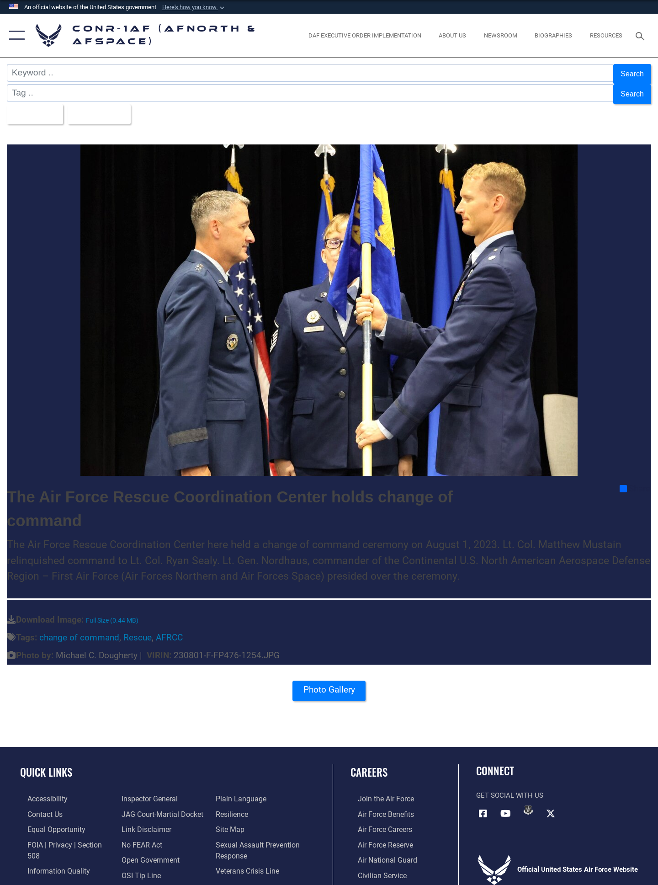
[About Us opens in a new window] (452, 35)
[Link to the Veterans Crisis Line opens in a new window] (249, 846)
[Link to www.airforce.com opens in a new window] (377, 791)
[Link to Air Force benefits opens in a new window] (377, 806)
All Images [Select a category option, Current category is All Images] (36, 108)
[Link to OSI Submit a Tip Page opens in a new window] (137, 851)
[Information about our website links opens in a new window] (143, 806)
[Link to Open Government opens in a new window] (146, 836)
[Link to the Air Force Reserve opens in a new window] (377, 836)
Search (630, 73)
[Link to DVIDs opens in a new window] (528, 803)
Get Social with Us (509, 788)
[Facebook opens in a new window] (483, 805)
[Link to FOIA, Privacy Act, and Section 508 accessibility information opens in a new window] (62, 836)
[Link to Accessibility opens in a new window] (39, 791)
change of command (79, 630)
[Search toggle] (641, 35)
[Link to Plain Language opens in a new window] (142, 866)
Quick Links (46, 765)
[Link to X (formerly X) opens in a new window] (550, 805)
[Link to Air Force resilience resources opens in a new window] (233, 791)
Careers (368, 765)
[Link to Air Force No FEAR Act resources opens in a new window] (139, 821)
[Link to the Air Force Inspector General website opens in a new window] (47, 866)
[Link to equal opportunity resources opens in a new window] (47, 821)
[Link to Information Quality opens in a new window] (49, 851)
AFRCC (169, 630)
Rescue (137, 630)
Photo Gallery (329, 685)
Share (635, 481)
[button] (194, 7)
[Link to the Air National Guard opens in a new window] (378, 851)
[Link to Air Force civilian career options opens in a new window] (373, 866)
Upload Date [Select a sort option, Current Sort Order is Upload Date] (109, 108)
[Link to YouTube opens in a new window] (506, 805)
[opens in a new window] (365, 35)
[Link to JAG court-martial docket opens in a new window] (158, 791)
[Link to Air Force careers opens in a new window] (377, 821)
